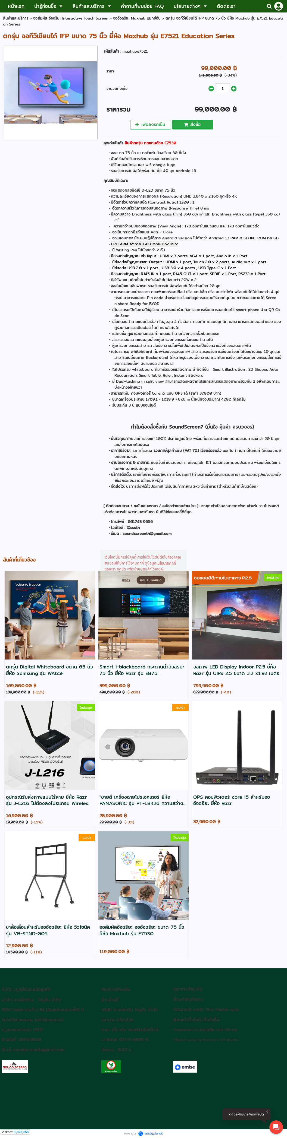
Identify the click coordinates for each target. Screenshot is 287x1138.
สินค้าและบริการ (15, 18)
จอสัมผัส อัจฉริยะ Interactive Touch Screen (70, 18)
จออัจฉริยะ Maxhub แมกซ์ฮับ (137, 18)
